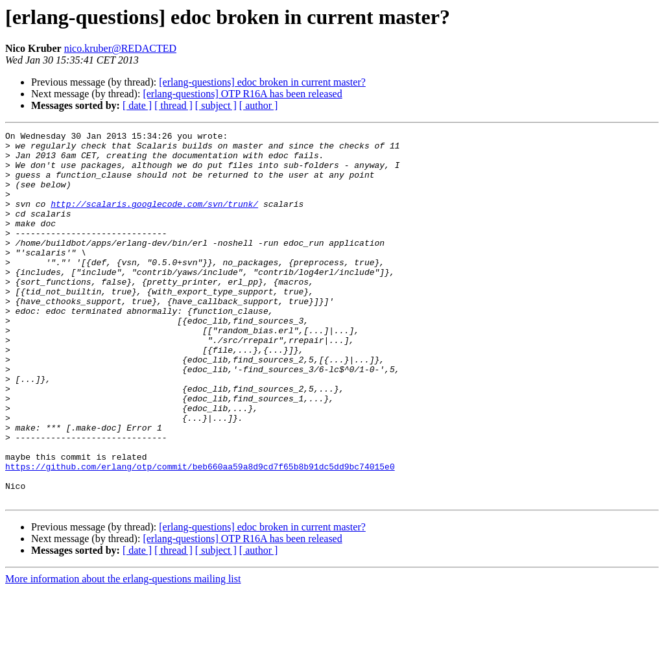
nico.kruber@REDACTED (120, 48)
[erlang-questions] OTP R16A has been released (242, 93)
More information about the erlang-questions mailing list (123, 652)
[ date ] (137, 105)
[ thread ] (173, 105)
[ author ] (258, 105)
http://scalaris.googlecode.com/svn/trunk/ (154, 219)
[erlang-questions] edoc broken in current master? (262, 82)
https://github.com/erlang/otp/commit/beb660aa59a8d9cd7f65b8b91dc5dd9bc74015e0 (200, 534)
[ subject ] (216, 105)
